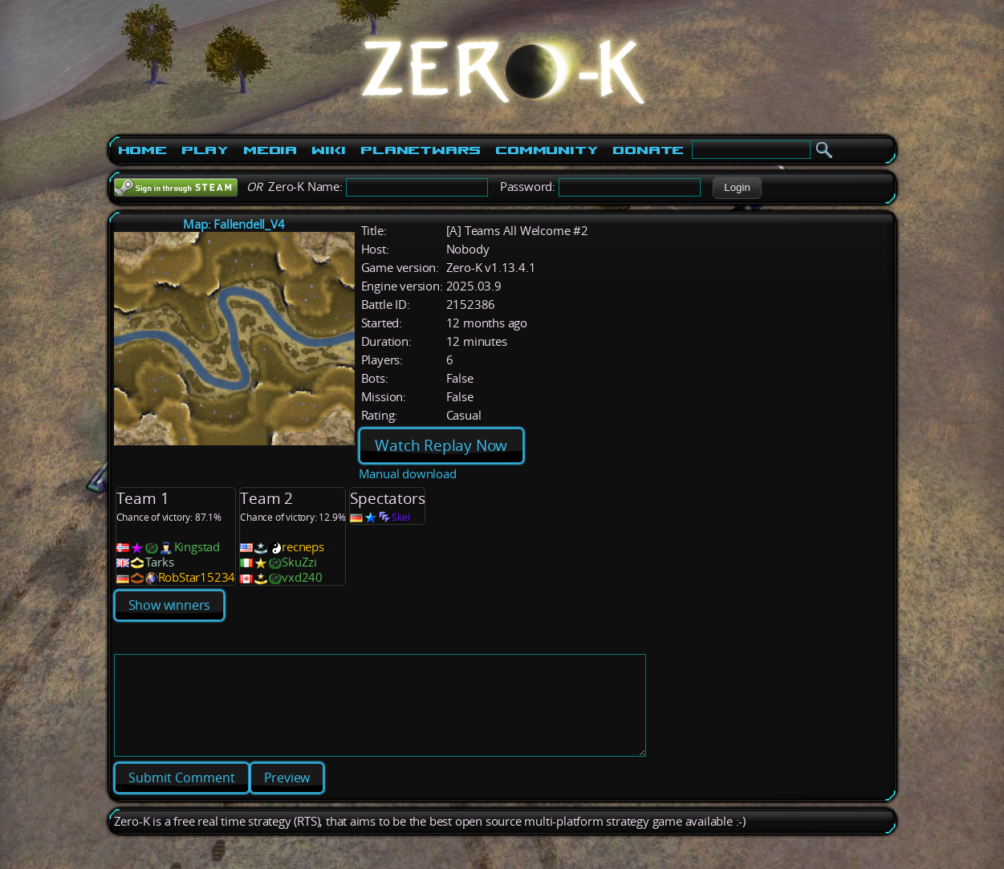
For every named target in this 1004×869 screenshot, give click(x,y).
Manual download (408, 473)
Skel (400, 517)
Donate (648, 150)
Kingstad (197, 546)
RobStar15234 (197, 577)
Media (270, 150)
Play (205, 150)
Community (546, 150)
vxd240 (302, 577)
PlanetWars (420, 150)
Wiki (328, 150)
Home (142, 150)
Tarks (159, 562)
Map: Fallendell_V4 (233, 224)
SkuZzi (299, 562)
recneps (303, 546)
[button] (737, 188)
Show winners (169, 605)
